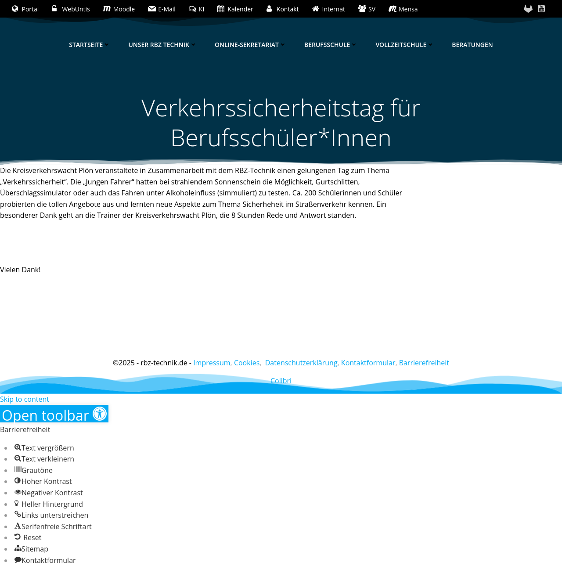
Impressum (211, 363)
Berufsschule (331, 44)
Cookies (246, 363)
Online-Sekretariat (251, 44)
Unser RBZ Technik (162, 44)
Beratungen (472, 44)
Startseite (90, 44)
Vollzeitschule (404, 44)
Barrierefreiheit (424, 363)
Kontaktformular (368, 363)
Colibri (281, 381)
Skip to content (24, 399)
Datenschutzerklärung (301, 363)
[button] (54, 413)
